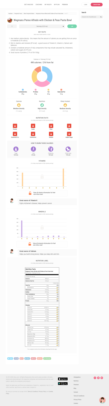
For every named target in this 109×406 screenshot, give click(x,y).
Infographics (77, 377)
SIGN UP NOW (96, 4)
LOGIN (85, 4)
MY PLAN (57, 4)
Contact (76, 392)
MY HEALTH (48, 4)
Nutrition (76, 381)
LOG (72, 26)
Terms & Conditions (33, 391)
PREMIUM (65, 4)
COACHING (39, 4)
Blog (75, 388)
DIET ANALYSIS (28, 4)
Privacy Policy (42, 391)
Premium (76, 384)
